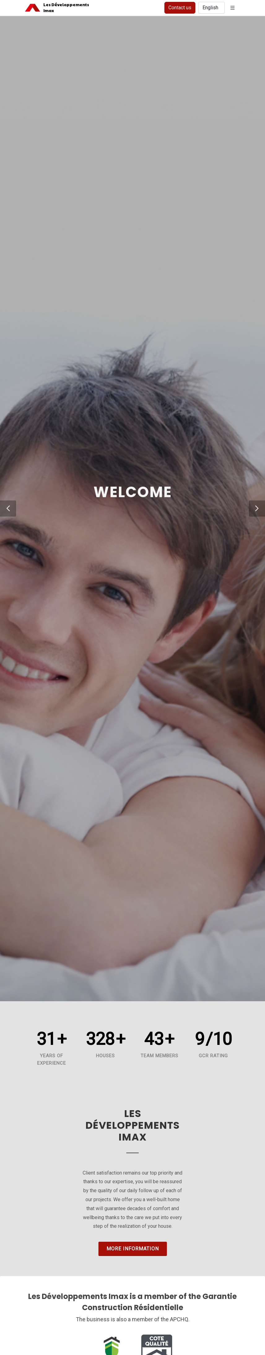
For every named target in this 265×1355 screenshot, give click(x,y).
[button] (8, 508)
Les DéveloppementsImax (63, 7)
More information (132, 1249)
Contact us (179, 8)
